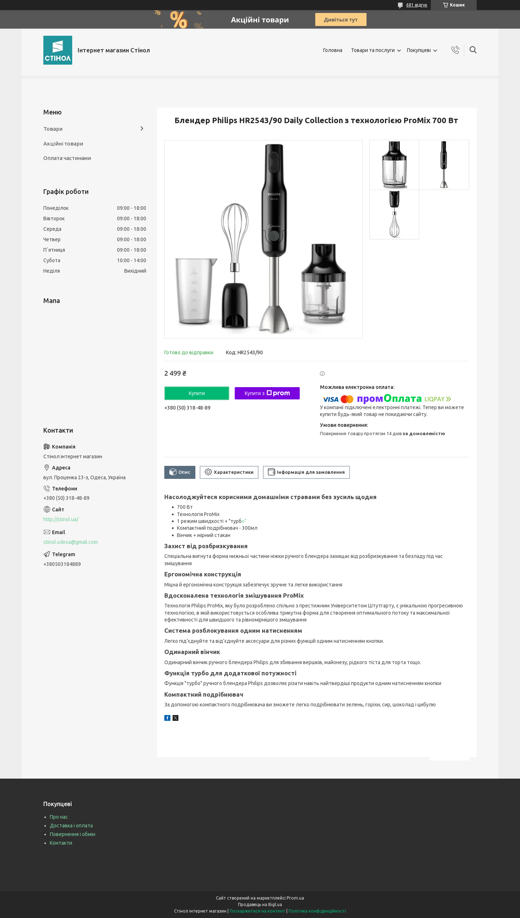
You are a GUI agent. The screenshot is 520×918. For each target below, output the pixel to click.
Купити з (267, 393)
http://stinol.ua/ (60, 519)
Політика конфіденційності (317, 911)
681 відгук (416, 5)
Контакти (61, 843)
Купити (197, 393)
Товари (52, 129)
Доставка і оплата (71, 825)
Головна (332, 50)
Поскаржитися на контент (257, 911)
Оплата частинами (67, 158)
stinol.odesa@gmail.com (70, 542)
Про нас (59, 817)
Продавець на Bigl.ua (260, 904)
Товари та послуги (373, 50)
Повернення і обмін (72, 834)
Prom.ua (295, 898)
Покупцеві (419, 50)
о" (244, 521)
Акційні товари (63, 143)
